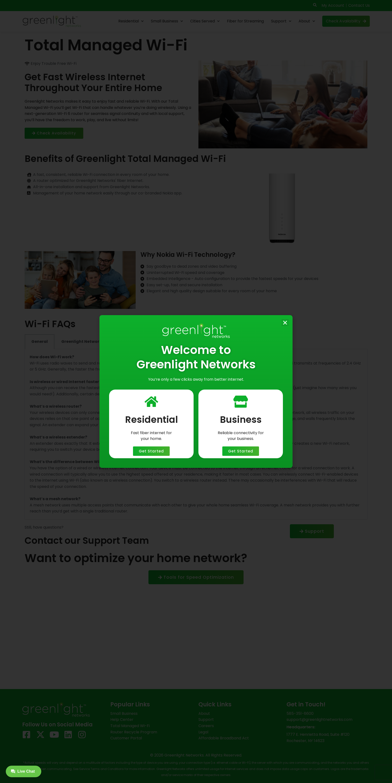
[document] (196, 391)
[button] (285, 322)
